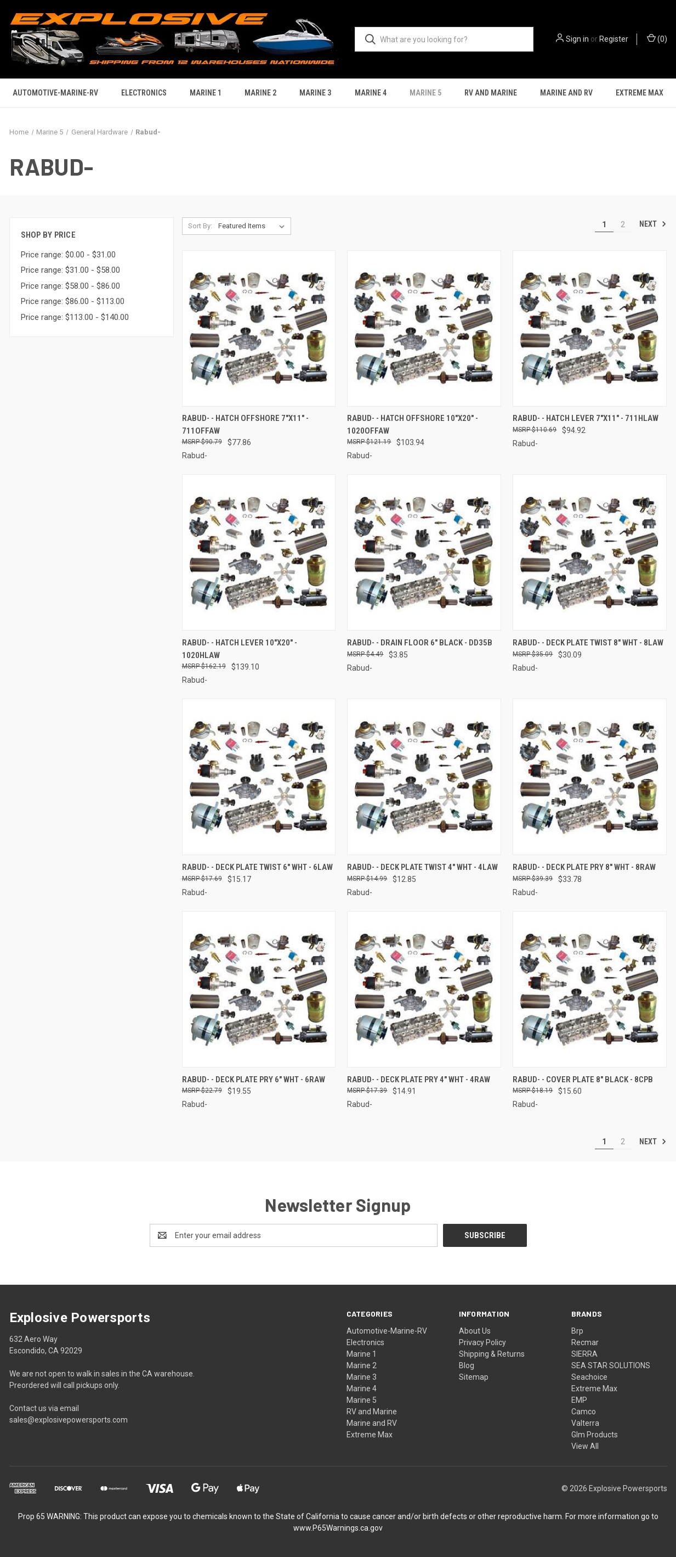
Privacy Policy (482, 1342)
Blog (466, 1365)
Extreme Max (639, 92)
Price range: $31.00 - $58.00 (70, 270)
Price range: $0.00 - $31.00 (68, 255)
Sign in (577, 39)
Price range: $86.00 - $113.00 (72, 301)
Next (653, 223)
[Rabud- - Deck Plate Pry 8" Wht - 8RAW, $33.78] (589, 777)
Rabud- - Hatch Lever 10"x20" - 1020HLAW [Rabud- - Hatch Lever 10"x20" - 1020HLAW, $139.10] (239, 649)
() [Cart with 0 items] (657, 38)
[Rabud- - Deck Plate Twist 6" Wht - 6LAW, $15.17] (259, 777)
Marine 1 (205, 92)
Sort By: (200, 226)
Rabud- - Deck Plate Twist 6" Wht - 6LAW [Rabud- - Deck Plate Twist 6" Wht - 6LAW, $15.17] (257, 867)
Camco (583, 1411)
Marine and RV (566, 92)
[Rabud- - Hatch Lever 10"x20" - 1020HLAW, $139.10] (259, 552)
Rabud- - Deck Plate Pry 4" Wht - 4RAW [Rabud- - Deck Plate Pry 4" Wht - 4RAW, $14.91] (418, 1079)
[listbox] (254, 226)
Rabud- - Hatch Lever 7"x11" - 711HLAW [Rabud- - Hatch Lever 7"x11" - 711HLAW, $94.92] (585, 418)
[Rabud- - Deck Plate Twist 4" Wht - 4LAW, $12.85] (424, 777)
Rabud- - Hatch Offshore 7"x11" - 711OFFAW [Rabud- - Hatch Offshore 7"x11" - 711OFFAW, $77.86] (245, 424)
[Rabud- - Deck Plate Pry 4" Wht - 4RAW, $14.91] (424, 989)
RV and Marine (490, 92)
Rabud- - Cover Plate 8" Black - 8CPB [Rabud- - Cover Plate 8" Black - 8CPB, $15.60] (583, 1079)
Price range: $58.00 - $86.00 (70, 286)
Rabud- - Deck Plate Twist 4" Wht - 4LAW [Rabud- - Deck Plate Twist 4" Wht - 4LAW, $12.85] (422, 867)
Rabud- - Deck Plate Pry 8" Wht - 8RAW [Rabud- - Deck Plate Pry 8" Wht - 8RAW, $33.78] (584, 867)
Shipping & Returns (492, 1354)
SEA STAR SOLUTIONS (610, 1365)
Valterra (585, 1423)
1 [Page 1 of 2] (604, 224)
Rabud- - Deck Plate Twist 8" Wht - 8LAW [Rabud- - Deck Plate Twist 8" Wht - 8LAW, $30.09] (588, 643)
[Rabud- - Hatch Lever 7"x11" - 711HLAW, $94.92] (589, 328)
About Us (475, 1330)
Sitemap (473, 1377)
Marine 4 (371, 92)
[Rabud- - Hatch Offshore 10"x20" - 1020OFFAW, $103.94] (424, 328)
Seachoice (589, 1377)
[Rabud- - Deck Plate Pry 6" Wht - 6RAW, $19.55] (259, 989)
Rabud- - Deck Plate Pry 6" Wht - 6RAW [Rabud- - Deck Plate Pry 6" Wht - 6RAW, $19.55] (253, 1079)
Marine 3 (315, 92)
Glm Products (594, 1434)
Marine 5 (425, 92)
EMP (579, 1400)
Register (613, 39)
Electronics (144, 92)
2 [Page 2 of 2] (623, 224)
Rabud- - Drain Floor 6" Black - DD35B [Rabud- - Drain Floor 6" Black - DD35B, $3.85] (419, 643)
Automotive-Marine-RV (55, 92)
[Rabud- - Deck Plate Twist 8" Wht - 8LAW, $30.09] (589, 552)
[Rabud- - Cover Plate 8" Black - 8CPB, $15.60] (589, 989)
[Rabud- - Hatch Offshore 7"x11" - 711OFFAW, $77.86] (259, 328)
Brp (577, 1330)
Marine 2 (260, 92)
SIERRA (584, 1354)
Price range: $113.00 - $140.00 (75, 317)
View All (585, 1446)
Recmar (585, 1342)
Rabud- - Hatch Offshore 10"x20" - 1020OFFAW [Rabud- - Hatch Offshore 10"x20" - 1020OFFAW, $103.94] (412, 424)
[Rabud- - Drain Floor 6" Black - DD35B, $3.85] (424, 552)
